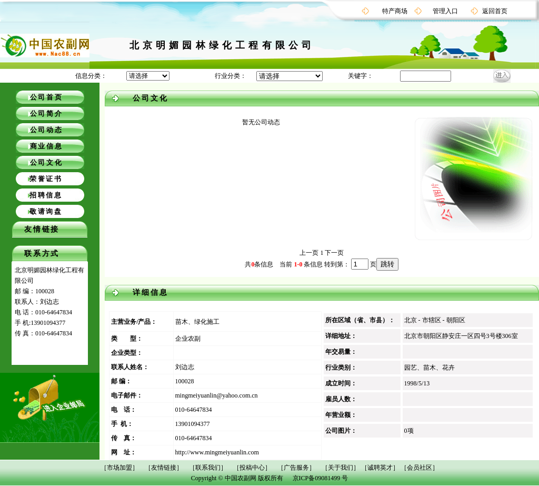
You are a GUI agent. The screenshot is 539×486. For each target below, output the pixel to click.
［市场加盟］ (119, 467)
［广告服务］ (296, 467)
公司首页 (46, 97)
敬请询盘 (46, 211)
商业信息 (46, 146)
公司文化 (46, 162)
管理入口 (445, 11)
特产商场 (394, 11)
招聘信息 (46, 195)
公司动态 (46, 130)
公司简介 (46, 113)
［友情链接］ (164, 467)
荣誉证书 (46, 179)
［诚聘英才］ (380, 467)
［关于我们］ (341, 467)
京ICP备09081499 (317, 478)
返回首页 (494, 11)
